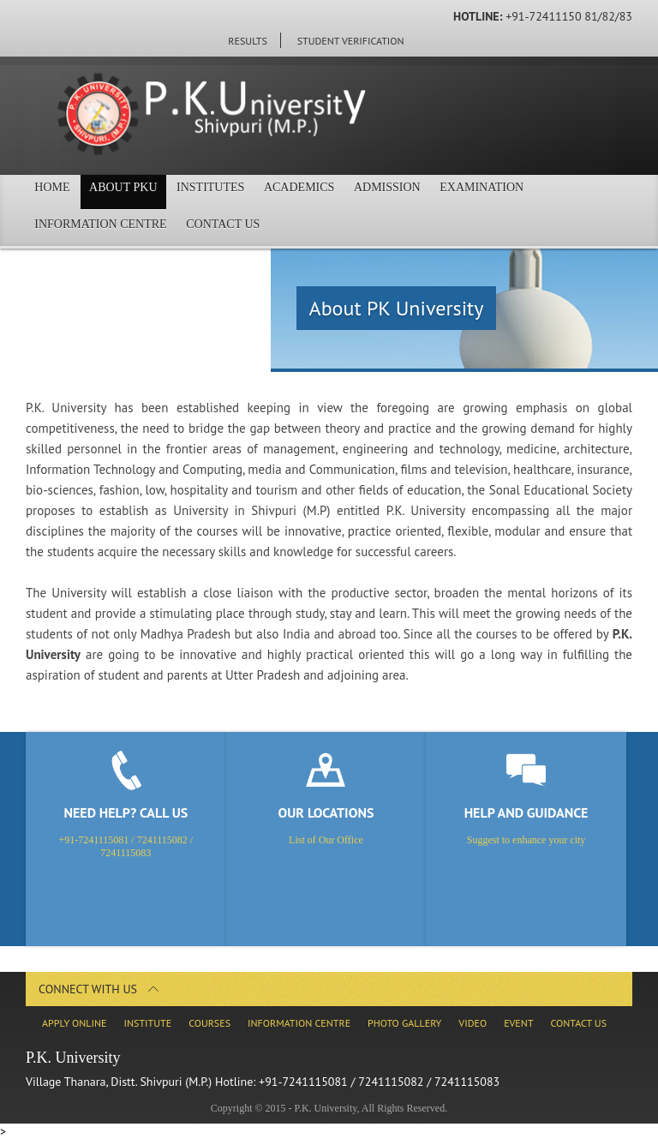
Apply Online (74, 1022)
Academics (327, 191)
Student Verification (350, 40)
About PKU (135, 191)
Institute (147, 1022)
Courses (209, 1022)
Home (56, 191)
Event (518, 1022)
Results (247, 40)
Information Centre (104, 228)
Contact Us (235, 228)
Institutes (231, 191)
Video (472, 1022)
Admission (424, 191)
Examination (526, 191)
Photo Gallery (404, 1022)
